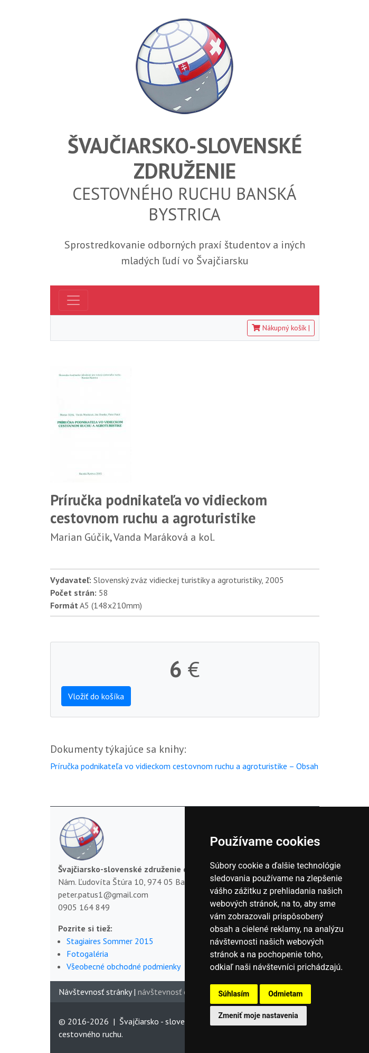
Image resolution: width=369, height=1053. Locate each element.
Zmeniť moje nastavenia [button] (258, 1015)
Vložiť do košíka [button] (96, 696)
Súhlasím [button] (234, 994)
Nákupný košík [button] (281, 327)
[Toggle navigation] (73, 300)
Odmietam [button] (285, 994)
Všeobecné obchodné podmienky (124, 966)
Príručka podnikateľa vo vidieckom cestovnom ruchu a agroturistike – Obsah (184, 766)
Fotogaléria (87, 953)
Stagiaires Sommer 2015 (110, 941)
